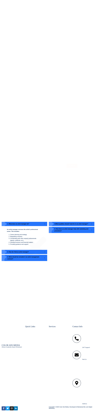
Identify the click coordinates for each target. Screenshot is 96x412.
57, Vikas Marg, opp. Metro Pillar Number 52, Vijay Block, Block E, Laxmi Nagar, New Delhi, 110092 (88, 382)
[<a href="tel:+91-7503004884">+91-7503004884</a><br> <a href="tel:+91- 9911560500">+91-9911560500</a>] (76, 338)
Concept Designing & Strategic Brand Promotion (37, 76)
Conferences (35, 33)
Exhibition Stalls (36, 31)
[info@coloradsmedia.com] (76, 355)
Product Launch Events (38, 37)
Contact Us (31, 82)
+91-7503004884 (88, 335)
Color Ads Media (64, 407)
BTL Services (35, 43)
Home (30, 21)
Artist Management (37, 50)
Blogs (29, 80)
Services (30, 25)
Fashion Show (35, 35)
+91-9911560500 (88, 341)
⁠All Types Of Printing (37, 54)
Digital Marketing (36, 52)
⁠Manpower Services (37, 47)
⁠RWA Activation (36, 41)
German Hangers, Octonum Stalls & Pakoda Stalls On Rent (37, 70)
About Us (31, 23)
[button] (35, 101)
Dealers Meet (35, 39)
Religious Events (36, 45)
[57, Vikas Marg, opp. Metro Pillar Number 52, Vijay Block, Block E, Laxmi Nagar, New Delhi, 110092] (76, 383)
